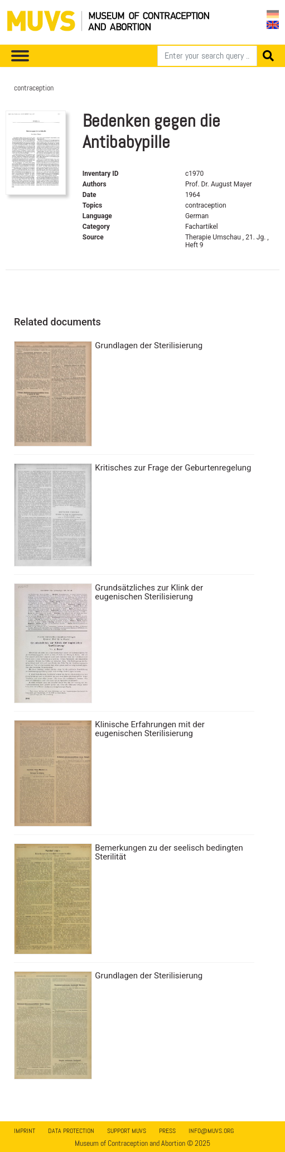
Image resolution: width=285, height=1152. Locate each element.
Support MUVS (126, 1130)
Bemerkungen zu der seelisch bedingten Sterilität (169, 852)
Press (167, 1130)
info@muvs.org (211, 1130)
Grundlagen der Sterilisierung (148, 345)
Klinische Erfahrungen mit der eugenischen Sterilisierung (149, 729)
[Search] (207, 56)
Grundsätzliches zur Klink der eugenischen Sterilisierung (149, 592)
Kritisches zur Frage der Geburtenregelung (173, 467)
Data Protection (71, 1130)
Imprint (24, 1130)
